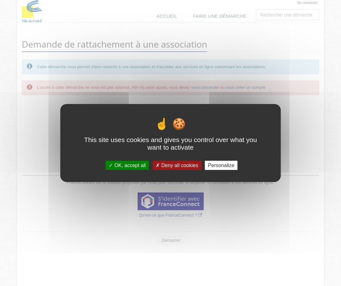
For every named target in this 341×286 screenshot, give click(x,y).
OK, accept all (127, 165)
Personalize (221, 165)
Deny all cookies (177, 165)
